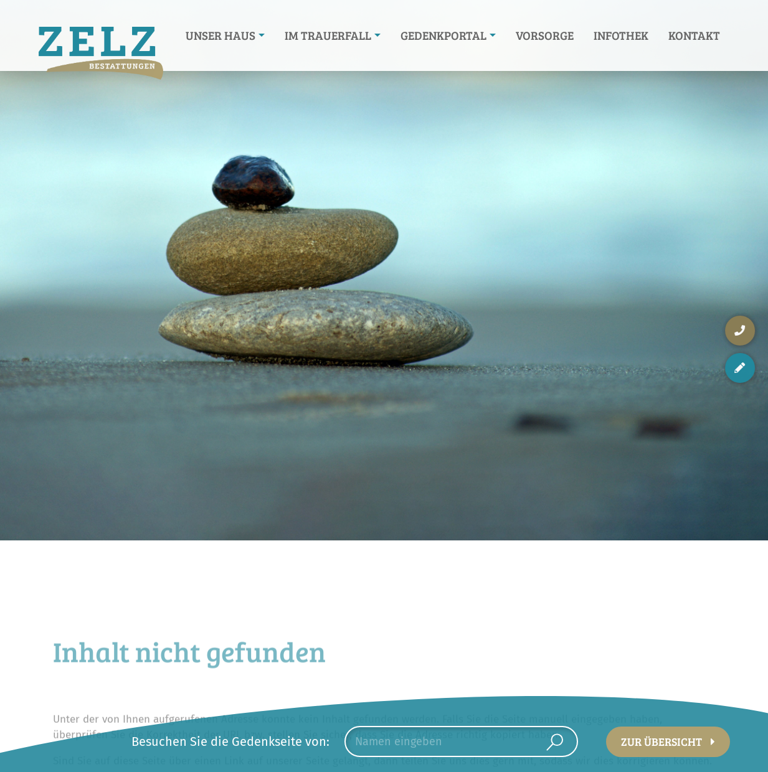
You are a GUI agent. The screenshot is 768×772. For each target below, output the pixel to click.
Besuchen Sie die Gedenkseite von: (230, 741)
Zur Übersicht (661, 741)
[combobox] (461, 741)
